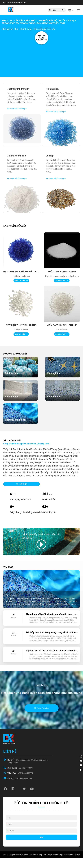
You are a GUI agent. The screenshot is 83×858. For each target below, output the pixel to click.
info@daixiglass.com (19, 778)
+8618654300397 (20, 773)
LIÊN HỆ (9, 751)
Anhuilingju (59, 855)
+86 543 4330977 (20, 768)
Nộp (41, 837)
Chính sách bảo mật (72, 855)
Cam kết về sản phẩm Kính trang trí (14, 2)
